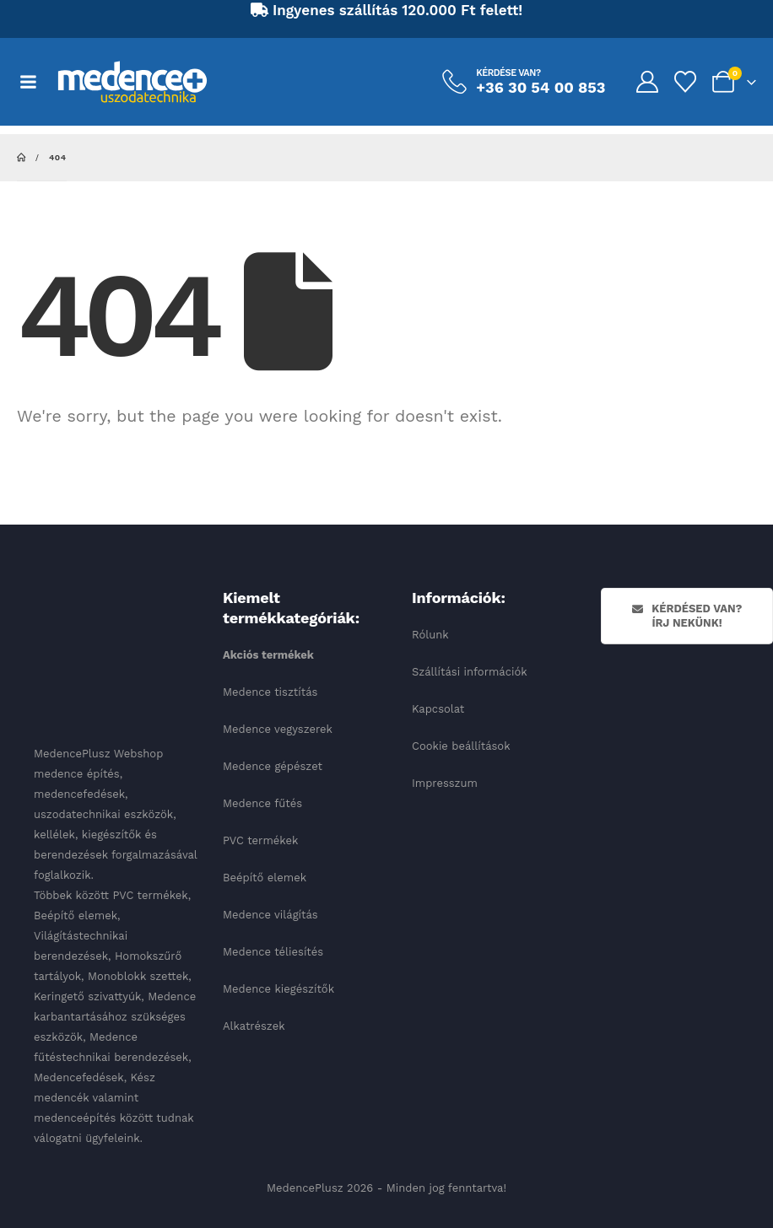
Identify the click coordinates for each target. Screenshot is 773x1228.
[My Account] (647, 82)
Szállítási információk (469, 671)
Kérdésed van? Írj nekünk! (687, 615)
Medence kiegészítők (278, 989)
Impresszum (445, 783)
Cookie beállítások (461, 746)
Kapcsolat (438, 709)
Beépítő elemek (264, 877)
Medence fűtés (262, 803)
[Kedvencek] (686, 82)
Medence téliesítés (273, 951)
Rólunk (430, 634)
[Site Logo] (132, 82)
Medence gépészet (272, 766)
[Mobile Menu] (37, 82)
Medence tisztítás (270, 692)
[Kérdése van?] (523, 81)
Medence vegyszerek (277, 729)
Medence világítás (270, 914)
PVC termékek (260, 840)
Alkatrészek (254, 1026)
